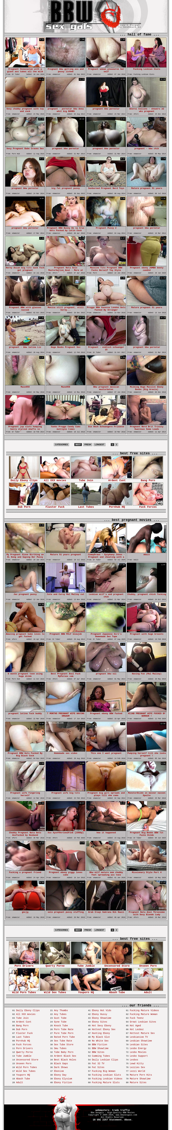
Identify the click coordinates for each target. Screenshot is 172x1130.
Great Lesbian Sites (143, 1022)
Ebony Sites (99, 1022)
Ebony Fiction (63, 1082)
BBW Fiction (99, 1044)
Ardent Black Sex (65, 1056)
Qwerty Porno (55, 964)
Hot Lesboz (137, 1029)
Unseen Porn (148, 964)
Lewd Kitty (137, 1063)
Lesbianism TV (139, 1037)
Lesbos (134, 1059)
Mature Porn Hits (141, 1075)
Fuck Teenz (137, 1018)
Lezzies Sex (137, 1067)
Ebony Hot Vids (101, 1010)
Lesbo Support (139, 1056)
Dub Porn (24, 506)
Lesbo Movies (138, 1052)
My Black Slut (101, 1037)
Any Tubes (60, 1014)
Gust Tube (60, 1018)
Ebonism (59, 1071)
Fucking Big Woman (103, 1071)
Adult (148, 991)
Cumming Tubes (101, 1056)
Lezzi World (137, 1071)
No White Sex (100, 1041)
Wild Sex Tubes (55, 991)
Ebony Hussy (99, 1014)
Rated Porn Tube (64, 1037)
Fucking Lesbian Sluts (106, 1075)
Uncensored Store (117, 964)
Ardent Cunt (117, 479)
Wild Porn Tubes (24, 991)
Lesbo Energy (138, 1048)
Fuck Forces (148, 506)
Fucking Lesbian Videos (107, 1078)
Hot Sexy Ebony (101, 1025)
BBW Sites (98, 1052)
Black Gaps (61, 1063)
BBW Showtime (100, 1048)
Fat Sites (98, 1067)
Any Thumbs (61, 1010)
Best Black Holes (65, 1059)
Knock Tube (61, 1025)
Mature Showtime (140, 1078)
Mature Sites (138, 1082)
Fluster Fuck (55, 506)
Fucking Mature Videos (144, 1010)
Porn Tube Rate (63, 1029)
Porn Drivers (24, 964)
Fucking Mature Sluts (106, 1082)
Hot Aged (135, 1025)
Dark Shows (61, 1067)
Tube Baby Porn (63, 1052)
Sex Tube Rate (63, 1041)
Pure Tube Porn (63, 1033)
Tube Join (86, 479)
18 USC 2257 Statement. (108, 1119)
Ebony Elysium (63, 1078)
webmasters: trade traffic (112, 1110)
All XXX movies (55, 479)
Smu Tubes (60, 1048)
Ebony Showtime (101, 1018)
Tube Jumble (86, 964)
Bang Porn (148, 479)
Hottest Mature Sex (142, 1033)
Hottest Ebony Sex (103, 1029)
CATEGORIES (61, 444)
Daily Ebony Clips (24, 479)
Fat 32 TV (98, 1063)
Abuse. (128, 1119)
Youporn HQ (86, 991)
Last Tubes (86, 506)
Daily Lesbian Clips (105, 1059)
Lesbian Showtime (141, 1041)
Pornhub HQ (117, 506)
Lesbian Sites (139, 1044)
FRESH (87, 444)
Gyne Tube (60, 1022)
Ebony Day (60, 1075)
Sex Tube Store (63, 1044)
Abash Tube (117, 991)
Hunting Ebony (101, 1033)
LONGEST (99, 444)
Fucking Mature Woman (144, 1014)
